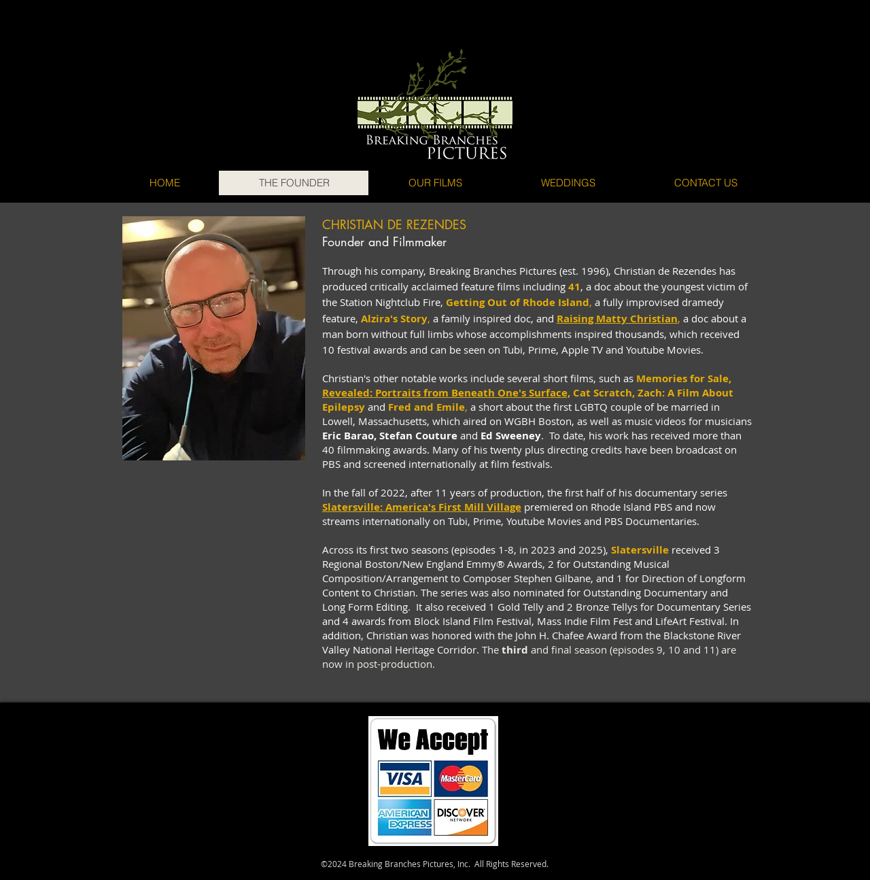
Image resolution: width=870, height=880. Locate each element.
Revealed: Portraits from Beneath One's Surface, (446, 393)
